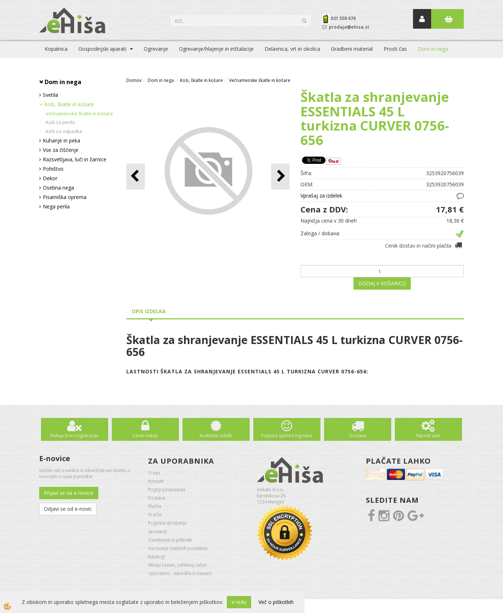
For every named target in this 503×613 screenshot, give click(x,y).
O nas (154, 473)
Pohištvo (53, 168)
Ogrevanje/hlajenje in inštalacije (216, 48)
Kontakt (156, 481)
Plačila (154, 506)
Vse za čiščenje (60, 149)
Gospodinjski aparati (102, 48)
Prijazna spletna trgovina (286, 435)
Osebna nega (58, 187)
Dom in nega (433, 48)
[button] (280, 176)
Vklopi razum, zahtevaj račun (177, 565)
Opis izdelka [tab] (149, 311)
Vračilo (155, 514)
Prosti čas (395, 48)
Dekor (50, 178)
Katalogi (156, 557)
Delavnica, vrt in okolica (292, 48)
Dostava (357, 435)
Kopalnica (56, 48)
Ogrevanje (156, 48)
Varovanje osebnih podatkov (178, 548)
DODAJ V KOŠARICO (382, 283)
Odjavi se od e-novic (68, 508)
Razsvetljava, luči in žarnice (74, 159)
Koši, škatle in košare (69, 104)
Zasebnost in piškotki (170, 540)
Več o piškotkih (276, 601)
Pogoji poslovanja (166, 489)
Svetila (50, 94)
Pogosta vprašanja (167, 523)
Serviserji (157, 532)
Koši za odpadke (64, 131)
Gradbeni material (352, 48)
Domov (134, 80)
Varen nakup (145, 435)
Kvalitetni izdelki (216, 435)
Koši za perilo (60, 122)
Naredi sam (428, 435)
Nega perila (56, 206)
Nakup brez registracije (74, 435)
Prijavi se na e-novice (69, 492)
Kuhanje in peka (61, 140)
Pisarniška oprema (64, 197)
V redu (239, 601)
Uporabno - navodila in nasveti (180, 573)
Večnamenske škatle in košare (79, 113)
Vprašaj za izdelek (321, 195)
